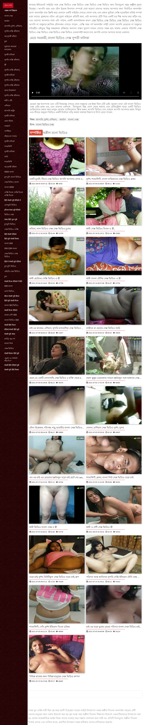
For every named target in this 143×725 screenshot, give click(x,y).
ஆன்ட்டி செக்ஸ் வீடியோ (11, 359)
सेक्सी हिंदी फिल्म (10, 325)
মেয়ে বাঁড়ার (8, 121)
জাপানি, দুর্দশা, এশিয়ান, (13, 26)
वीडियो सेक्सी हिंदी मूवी (11, 329)
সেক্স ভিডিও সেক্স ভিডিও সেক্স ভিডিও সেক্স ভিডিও (117, 20)
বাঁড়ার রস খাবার (10, 136)
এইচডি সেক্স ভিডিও (12, 271)
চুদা (5, 276)
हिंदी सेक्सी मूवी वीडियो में (12, 200)
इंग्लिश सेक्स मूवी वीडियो (12, 210)
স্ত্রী (5, 65)
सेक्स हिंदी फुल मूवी (10, 219)
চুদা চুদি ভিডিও (10, 266)
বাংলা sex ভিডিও (11, 305)
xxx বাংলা (8, 286)
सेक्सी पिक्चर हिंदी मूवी (11, 353)
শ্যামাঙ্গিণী (8, 146)
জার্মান (6, 21)
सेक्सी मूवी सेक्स (9, 334)
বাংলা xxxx (9, 187)
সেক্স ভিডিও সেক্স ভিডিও (11, 255)
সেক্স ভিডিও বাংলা (11, 182)
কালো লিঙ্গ (8, 343)
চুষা (5, 41)
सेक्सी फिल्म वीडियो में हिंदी (13, 281)
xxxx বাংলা (9, 172)
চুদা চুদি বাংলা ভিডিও (12, 177)
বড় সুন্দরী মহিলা (10, 36)
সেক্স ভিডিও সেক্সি (11, 229)
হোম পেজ (8, 5)
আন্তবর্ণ (7, 126)
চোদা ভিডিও (9, 291)
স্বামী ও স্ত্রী (8, 100)
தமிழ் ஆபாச (9, 338)
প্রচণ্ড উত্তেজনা (10, 90)
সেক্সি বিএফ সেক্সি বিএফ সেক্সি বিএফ (13, 194)
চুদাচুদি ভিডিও (10, 224)
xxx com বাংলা (10, 248)
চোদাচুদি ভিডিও (10, 205)
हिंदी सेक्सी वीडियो (10, 234)
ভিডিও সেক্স (9, 214)
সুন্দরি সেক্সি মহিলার (11, 31)
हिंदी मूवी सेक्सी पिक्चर (11, 238)
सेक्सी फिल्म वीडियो (10, 310)
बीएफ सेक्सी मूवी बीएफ (11, 296)
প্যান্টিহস (7, 131)
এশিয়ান (7, 105)
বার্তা (6, 156)
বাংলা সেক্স (8, 16)
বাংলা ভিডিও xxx (11, 320)
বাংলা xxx (8, 243)
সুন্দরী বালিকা (9, 54)
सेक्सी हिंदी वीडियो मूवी (11, 365)
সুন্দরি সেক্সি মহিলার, (12, 70)
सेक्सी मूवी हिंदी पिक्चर (11, 369)
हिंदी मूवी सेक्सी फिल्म (11, 300)
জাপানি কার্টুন (9, 110)
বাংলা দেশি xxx (10, 315)
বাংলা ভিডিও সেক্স (45, 124)
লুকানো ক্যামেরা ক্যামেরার (10, 48)
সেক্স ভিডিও (9, 348)
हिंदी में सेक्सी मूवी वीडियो (12, 261)
